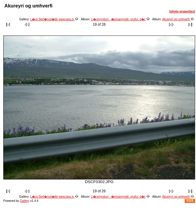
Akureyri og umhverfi (178, 19)
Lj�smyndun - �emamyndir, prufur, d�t (120, 19)
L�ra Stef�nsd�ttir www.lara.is (54, 19)
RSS (190, 200)
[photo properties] (182, 11)
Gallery (25, 200)
